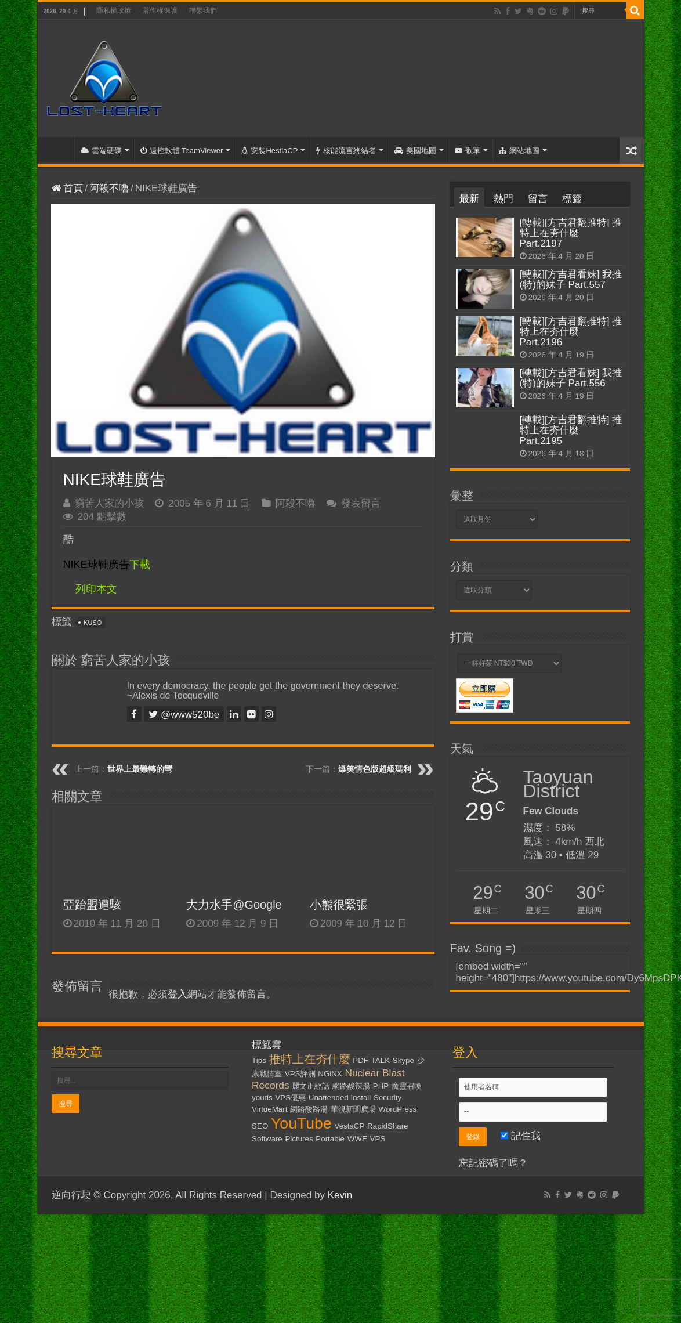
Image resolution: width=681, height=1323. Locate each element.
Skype (403, 1060)
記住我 (521, 1135)
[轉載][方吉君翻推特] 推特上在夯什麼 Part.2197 (571, 233)
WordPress (398, 1109)
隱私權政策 (113, 10)
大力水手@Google (233, 904)
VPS (378, 1138)
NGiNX (330, 1073)
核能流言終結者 (346, 150)
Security (387, 1097)
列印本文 (96, 589)
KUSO (93, 622)
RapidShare (387, 1126)
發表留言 (361, 503)
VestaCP (350, 1126)
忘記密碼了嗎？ (493, 1163)
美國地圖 (415, 150)
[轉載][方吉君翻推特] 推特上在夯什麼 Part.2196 (571, 332)
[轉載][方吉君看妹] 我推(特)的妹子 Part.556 (571, 378)
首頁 (59, 149)
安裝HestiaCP (269, 150)
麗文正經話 (310, 1086)
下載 (106, 564)
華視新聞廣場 (353, 1109)
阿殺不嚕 (109, 188)
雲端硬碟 (101, 150)
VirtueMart (269, 1109)
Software (267, 1138)
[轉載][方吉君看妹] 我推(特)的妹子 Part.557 (571, 279)
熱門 (503, 198)
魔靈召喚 (407, 1086)
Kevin (340, 1195)
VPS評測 (300, 1073)
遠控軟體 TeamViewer (181, 150)
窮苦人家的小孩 (109, 503)
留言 (538, 198)
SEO (260, 1126)
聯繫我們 (203, 10)
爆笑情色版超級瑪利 (374, 768)
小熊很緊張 (339, 904)
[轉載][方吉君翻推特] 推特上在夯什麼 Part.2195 (571, 430)
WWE (357, 1138)
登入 (177, 994)
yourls (262, 1097)
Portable (330, 1138)
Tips (259, 1060)
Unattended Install (340, 1097)
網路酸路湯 (309, 1109)
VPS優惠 (290, 1097)
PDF (360, 1060)
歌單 (467, 150)
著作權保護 (160, 10)
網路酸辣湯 (351, 1086)
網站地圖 (519, 150)
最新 (469, 198)
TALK (380, 1060)
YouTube (301, 1123)
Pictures (299, 1138)
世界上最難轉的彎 (139, 768)
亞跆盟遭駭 (92, 904)
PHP (381, 1086)
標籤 (572, 198)
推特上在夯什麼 (309, 1059)
